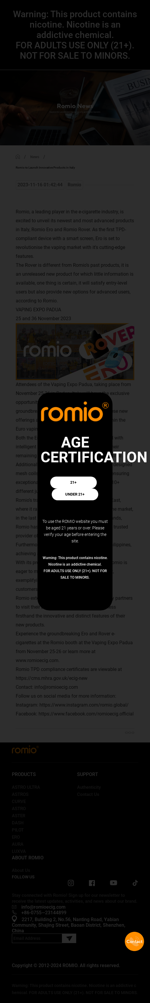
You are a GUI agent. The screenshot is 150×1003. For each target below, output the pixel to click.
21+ (73, 482)
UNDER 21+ (75, 494)
